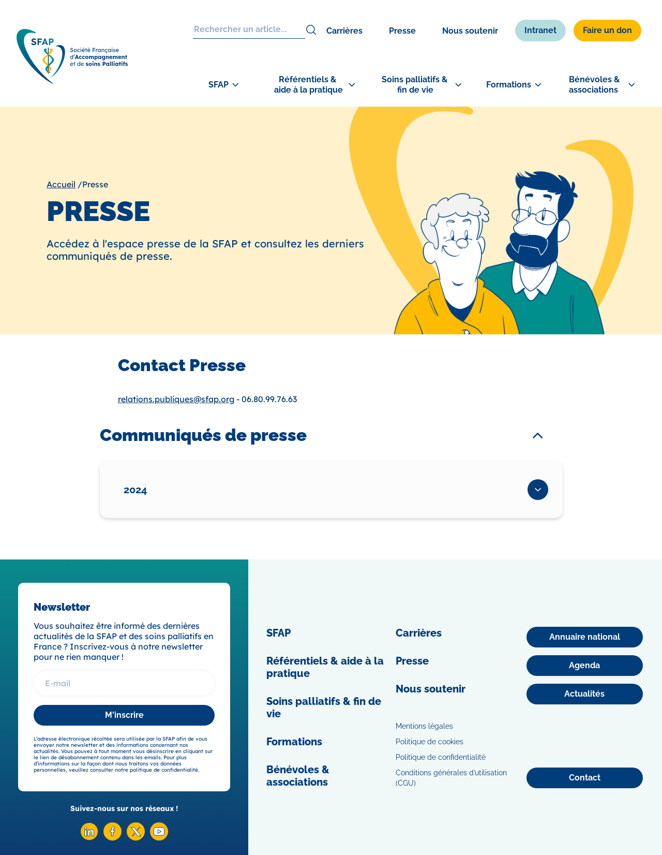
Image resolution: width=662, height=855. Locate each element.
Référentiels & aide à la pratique (325, 667)
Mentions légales (424, 726)
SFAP (278, 633)
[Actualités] (584, 694)
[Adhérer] (620, 326)
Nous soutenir (470, 31)
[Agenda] (584, 665)
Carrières (344, 31)
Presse (402, 31)
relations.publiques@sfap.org (176, 399)
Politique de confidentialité (441, 757)
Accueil (61, 184)
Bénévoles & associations (297, 775)
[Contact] (584, 778)
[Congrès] (620, 277)
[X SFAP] (136, 838)
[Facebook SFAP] (112, 838)
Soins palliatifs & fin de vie (323, 707)
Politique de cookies (429, 742)
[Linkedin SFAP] (89, 838)
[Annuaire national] (584, 637)
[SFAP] (72, 80)
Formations (294, 741)
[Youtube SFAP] (159, 838)
